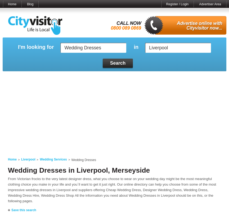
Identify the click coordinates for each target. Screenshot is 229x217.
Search (118, 63)
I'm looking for (36, 47)
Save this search (23, 210)
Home (12, 4)
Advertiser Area (210, 4)
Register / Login (177, 4)
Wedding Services (53, 159)
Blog (30, 4)
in (136, 47)
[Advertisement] (114, 111)
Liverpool (28, 159)
